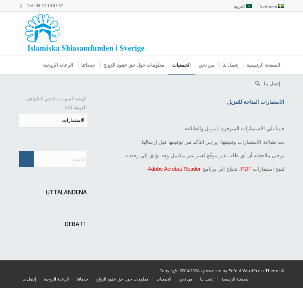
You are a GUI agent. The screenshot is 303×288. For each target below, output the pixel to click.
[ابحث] (255, 83)
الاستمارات (73, 120)
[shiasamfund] (84, 33)
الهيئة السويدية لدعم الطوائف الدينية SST (56, 102)
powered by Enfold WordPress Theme (241, 270)
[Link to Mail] (21, 5)
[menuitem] (270, 6)
